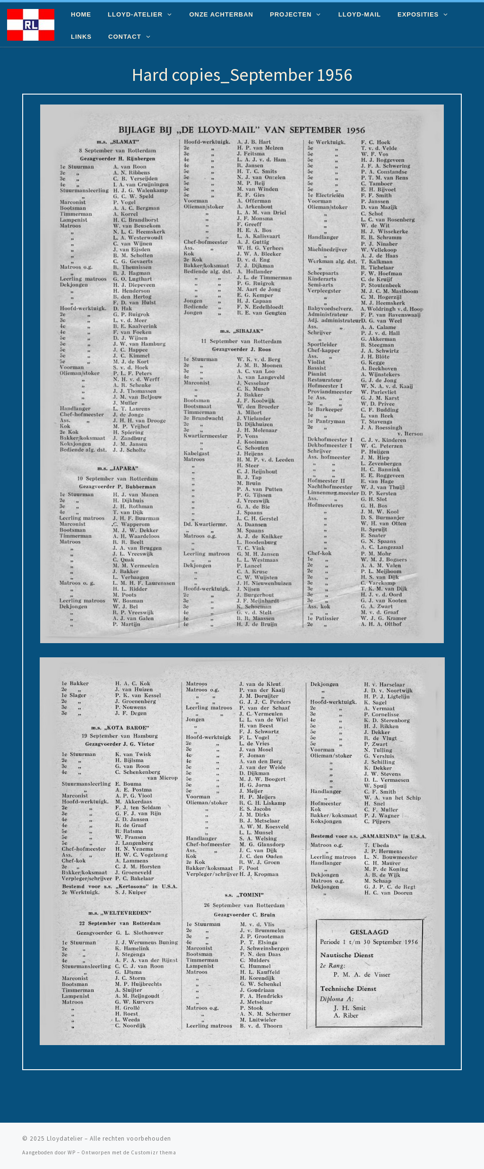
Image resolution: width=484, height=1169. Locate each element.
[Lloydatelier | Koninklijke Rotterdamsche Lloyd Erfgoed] (30, 23)
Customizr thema (153, 1152)
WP (72, 1152)
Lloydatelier (65, 1138)
